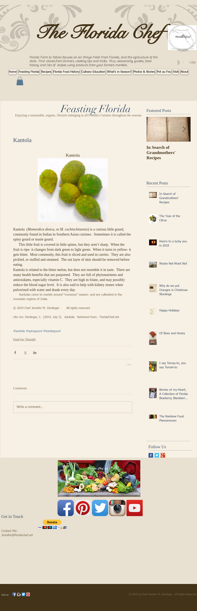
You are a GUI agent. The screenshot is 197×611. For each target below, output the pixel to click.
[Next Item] (184, 129)
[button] (19, 81)
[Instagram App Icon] (117, 508)
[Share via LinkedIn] (35, 352)
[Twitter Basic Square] (157, 455)
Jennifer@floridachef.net (17, 535)
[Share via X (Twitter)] (25, 352)
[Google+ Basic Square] (163, 455)
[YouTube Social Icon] (134, 508)
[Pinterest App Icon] (83, 508)
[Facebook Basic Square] (151, 455)
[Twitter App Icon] (100, 508)
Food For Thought (24, 339)
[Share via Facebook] (15, 352)
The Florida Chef (99, 32)
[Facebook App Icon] (66, 508)
